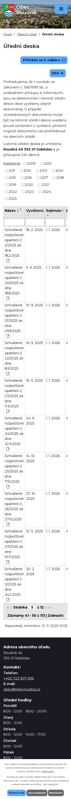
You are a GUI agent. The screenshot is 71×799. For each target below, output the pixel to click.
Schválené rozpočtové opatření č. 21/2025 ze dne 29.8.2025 (14, 320)
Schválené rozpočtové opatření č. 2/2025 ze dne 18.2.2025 (14, 245)
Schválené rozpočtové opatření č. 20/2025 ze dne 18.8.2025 (14, 282)
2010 (47, 164)
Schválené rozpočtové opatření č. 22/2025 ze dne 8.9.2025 (14, 358)
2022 (13, 192)
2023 (29, 192)
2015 (12, 178)
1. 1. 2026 (53, 230)
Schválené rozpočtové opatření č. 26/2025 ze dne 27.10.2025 (14, 509)
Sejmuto (55, 211)
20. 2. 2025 (30, 571)
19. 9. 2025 (34, 380)
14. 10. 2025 (30, 458)
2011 (12, 171)
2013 (43, 171)
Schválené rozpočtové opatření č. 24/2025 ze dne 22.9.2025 (14, 433)
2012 (27, 171)
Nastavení (55, 792)
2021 (45, 185)
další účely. (49, 771)
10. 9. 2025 (34, 305)
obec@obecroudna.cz (21, 689)
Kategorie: (12, 163)
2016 (28, 178)
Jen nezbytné (37, 792)
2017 (44, 178)
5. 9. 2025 (33, 267)
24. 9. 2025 (30, 420)
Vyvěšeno (35, 211)
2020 (28, 185)
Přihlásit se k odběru (44, 60)
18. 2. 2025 (34, 230)
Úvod (7, 34)
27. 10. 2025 (31, 496)
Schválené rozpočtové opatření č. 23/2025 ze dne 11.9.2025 (14, 395)
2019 (12, 185)
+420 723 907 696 (18, 678)
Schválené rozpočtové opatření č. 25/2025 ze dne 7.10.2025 (14, 471)
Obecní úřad (27, 34)
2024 (46, 192)
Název (12, 211)
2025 (13, 199)
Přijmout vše (16, 792)
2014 (59, 171)
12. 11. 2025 (34, 531)
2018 (60, 178)
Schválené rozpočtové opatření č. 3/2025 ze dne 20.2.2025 (14, 584)
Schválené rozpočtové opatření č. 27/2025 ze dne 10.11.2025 (14, 546)
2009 (31, 164)
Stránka (20, 607)
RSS (57, 73)
